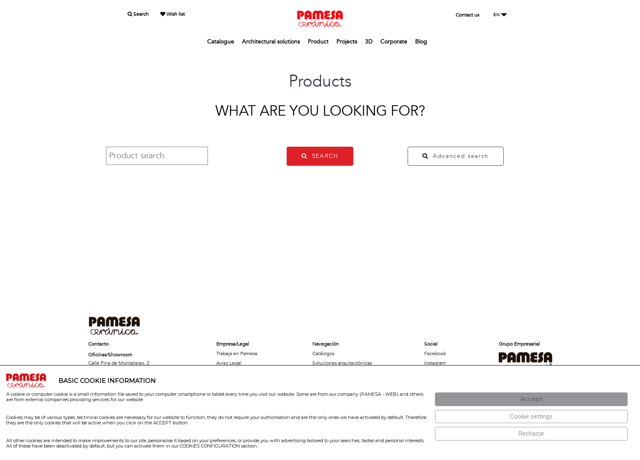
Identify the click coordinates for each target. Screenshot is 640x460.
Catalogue (220, 42)
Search (138, 14)
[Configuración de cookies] (531, 417)
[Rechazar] (531, 434)
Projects (346, 42)
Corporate (393, 42)
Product (318, 42)
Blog (421, 42)
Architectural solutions (271, 42)
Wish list (172, 14)
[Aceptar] (531, 399)
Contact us (467, 15)
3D (368, 42)
